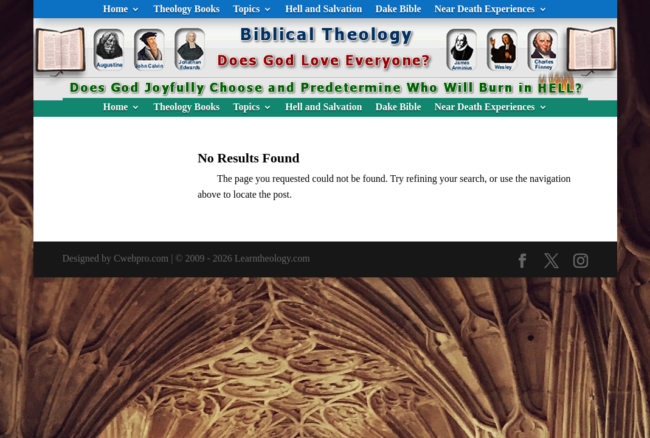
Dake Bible (398, 9)
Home (115, 9)
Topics (246, 9)
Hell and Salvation (323, 9)
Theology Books (186, 9)
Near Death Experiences (485, 9)
